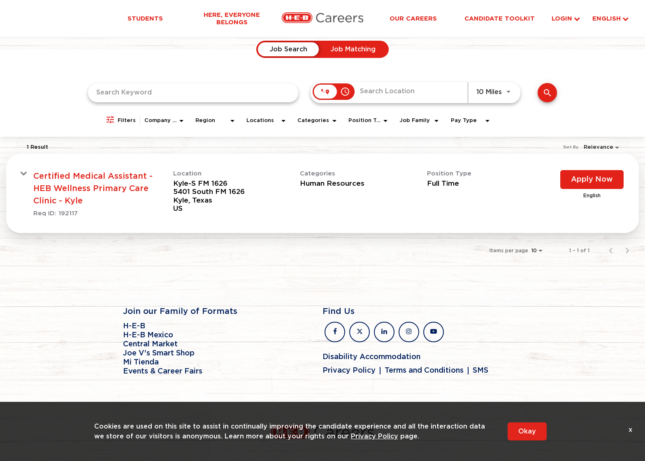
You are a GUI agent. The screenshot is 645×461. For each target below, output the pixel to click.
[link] (322, 193)
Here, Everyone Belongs (232, 18)
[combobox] (193, 92)
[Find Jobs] (547, 92)
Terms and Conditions (424, 370)
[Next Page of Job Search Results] (627, 250)
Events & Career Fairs (162, 371)
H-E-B (134, 326)
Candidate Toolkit (499, 18)
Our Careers (413, 18)
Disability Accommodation (371, 357)
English (610, 19)
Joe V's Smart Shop (159, 353)
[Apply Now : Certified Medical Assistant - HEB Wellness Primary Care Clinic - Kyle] (592, 179)
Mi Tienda (141, 362)
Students (145, 18)
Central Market (150, 344)
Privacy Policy (349, 370)
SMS (480, 370)
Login (566, 19)
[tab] (288, 49)
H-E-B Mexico (148, 335)
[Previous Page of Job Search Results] (611, 250)
